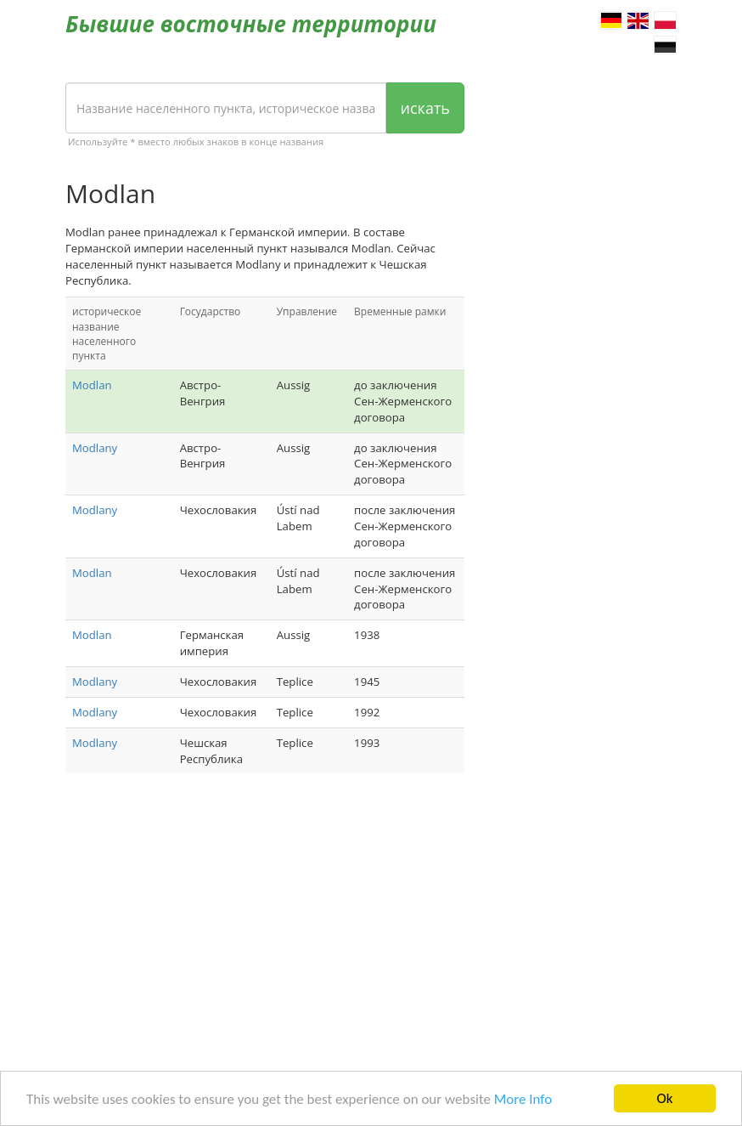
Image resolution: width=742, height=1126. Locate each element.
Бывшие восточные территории (250, 23)
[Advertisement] (264, 922)
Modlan (92, 385)
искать (425, 108)
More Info (523, 1100)
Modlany (94, 447)
